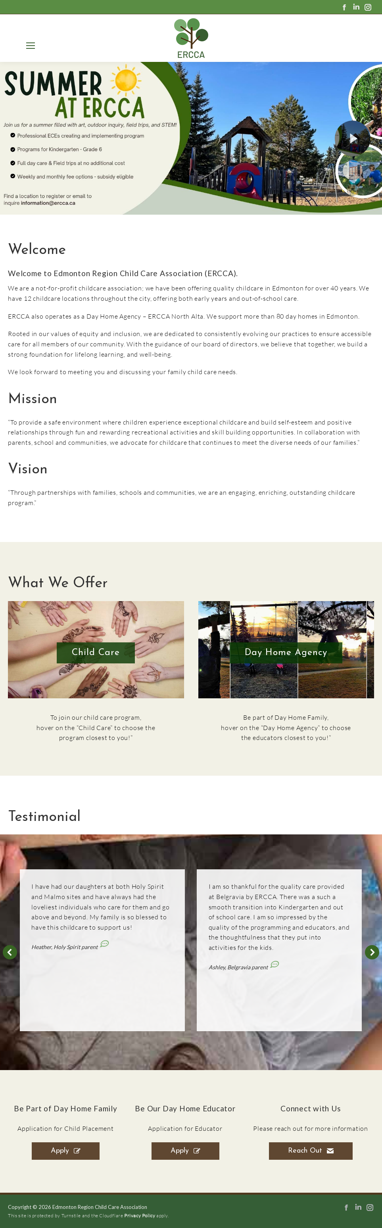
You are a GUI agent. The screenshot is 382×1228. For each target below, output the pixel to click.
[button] (10, 952)
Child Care (96, 652)
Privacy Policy (139, 1215)
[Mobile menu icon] (29, 46)
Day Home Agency (286, 652)
